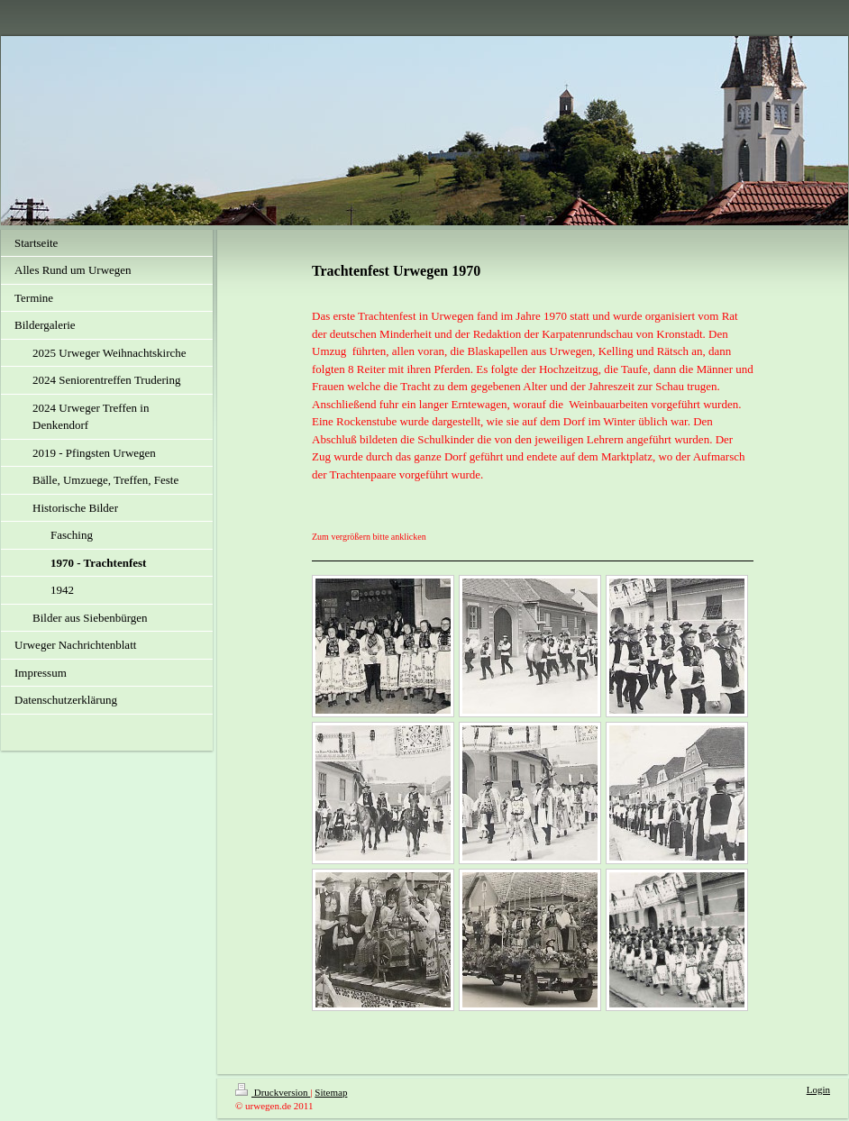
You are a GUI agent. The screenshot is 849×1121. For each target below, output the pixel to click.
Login (818, 1089)
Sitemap (331, 1092)
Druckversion (272, 1092)
